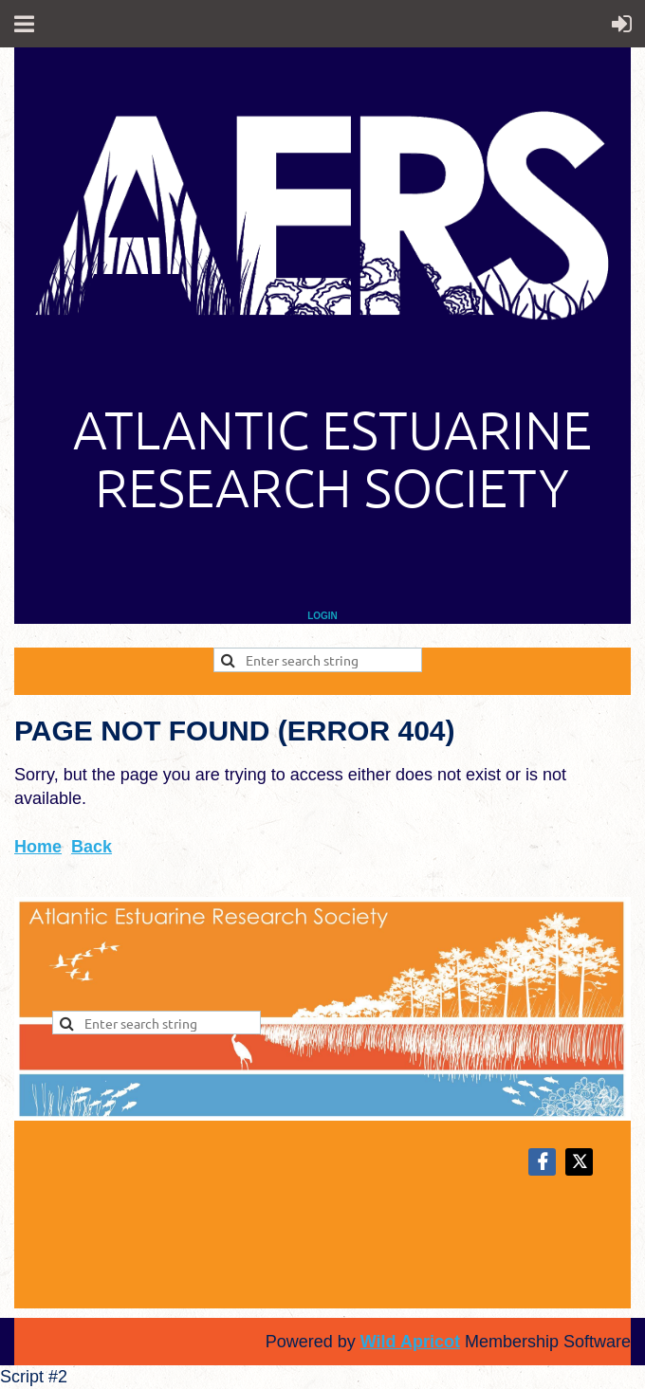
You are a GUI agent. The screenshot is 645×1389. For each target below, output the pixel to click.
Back (91, 846)
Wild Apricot (410, 1341)
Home (38, 846)
